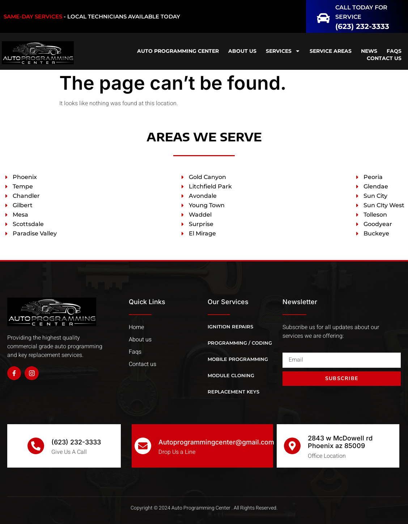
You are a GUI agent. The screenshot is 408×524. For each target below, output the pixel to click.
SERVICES (283, 51)
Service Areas (331, 51)
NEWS (369, 51)
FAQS (394, 51)
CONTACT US (384, 58)
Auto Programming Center (178, 51)
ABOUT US (242, 51)
